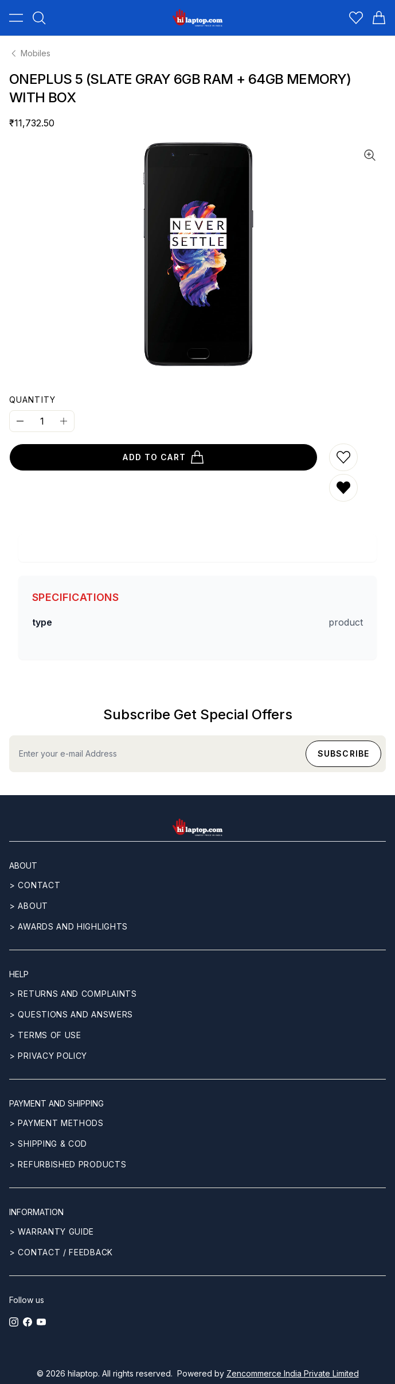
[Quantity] (42, 421)
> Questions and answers (71, 1014)
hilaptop (83, 1373)
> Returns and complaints (73, 994)
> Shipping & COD (48, 1143)
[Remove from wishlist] (343, 488)
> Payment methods (56, 1123)
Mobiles (29, 53)
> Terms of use (45, 1035)
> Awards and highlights (68, 926)
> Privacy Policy (48, 1056)
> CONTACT (34, 885)
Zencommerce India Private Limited (292, 1373)
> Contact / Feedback (61, 1252)
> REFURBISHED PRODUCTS (67, 1164)
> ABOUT (28, 906)
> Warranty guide (51, 1231)
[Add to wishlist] (343, 457)
